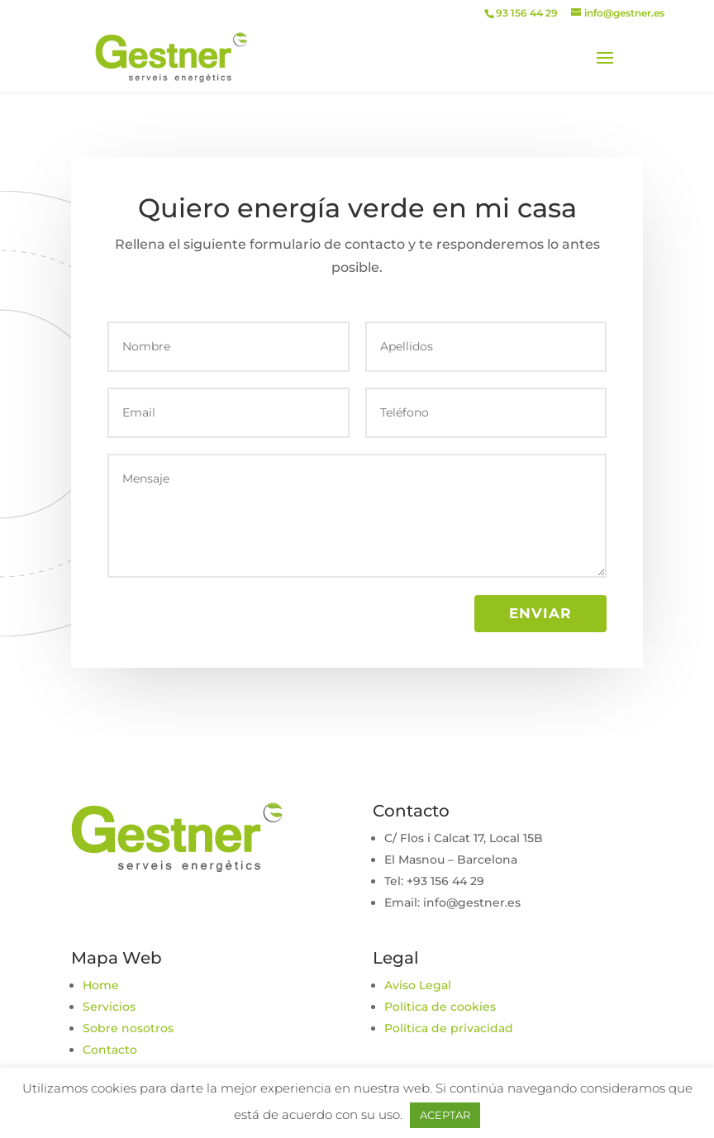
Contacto (110, 1049)
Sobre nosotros (128, 1028)
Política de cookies (440, 1006)
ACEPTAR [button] (445, 1114)
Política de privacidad (448, 1028)
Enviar (540, 613)
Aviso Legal (417, 985)
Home (101, 985)
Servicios (109, 1006)
